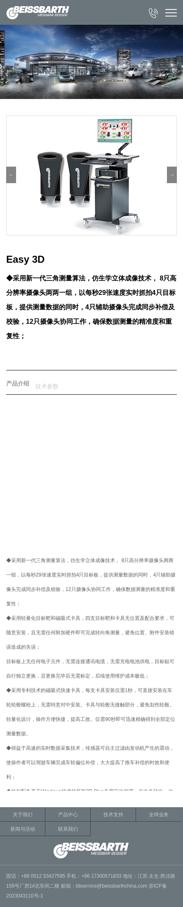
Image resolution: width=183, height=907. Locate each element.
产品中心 (68, 814)
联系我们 (68, 829)
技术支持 (113, 814)
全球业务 (159, 814)
